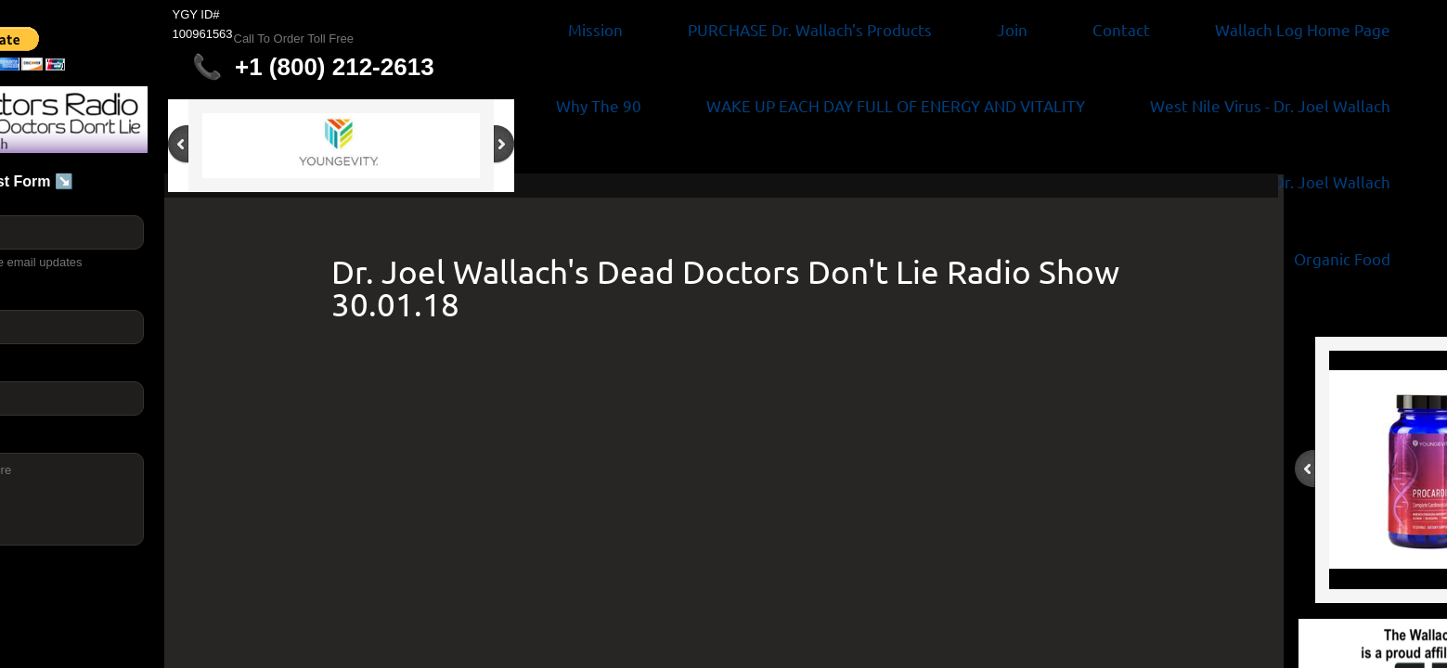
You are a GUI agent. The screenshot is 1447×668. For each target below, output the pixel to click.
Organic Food (1342, 258)
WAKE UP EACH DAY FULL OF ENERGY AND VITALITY (895, 105)
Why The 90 (598, 105)
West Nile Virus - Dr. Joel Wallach (1270, 105)
